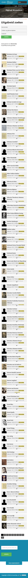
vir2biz (25, 19)
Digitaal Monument (5, 16)
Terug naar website (14, 563)
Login (16, 6)
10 (2, 537)
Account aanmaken (22, 6)
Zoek (6, 37)
